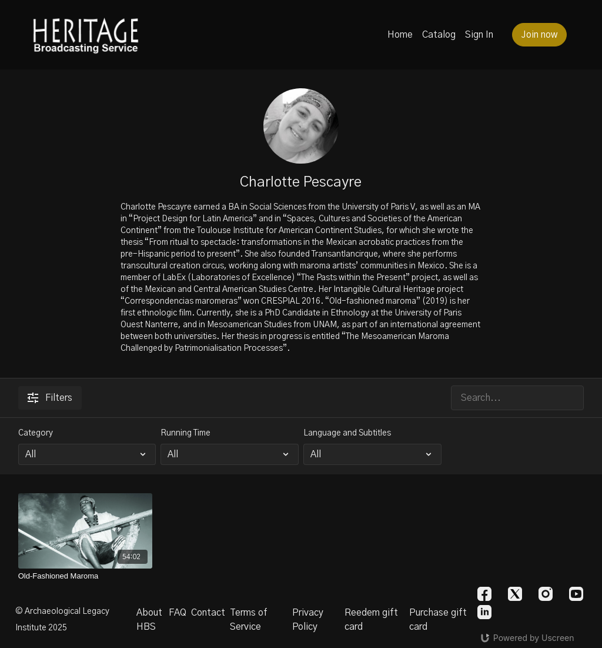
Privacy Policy (307, 620)
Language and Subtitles (347, 433)
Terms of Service (248, 620)
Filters (50, 398)
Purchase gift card (438, 620)
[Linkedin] (484, 612)
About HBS (149, 620)
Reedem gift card (371, 620)
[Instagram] (546, 594)
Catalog (439, 34)
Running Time (185, 433)
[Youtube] (576, 594)
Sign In (479, 34)
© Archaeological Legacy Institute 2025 (62, 619)
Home (400, 34)
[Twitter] (515, 594)
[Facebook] (484, 594)
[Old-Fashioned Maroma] (85, 576)
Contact (208, 612)
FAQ (177, 612)
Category (35, 433)
